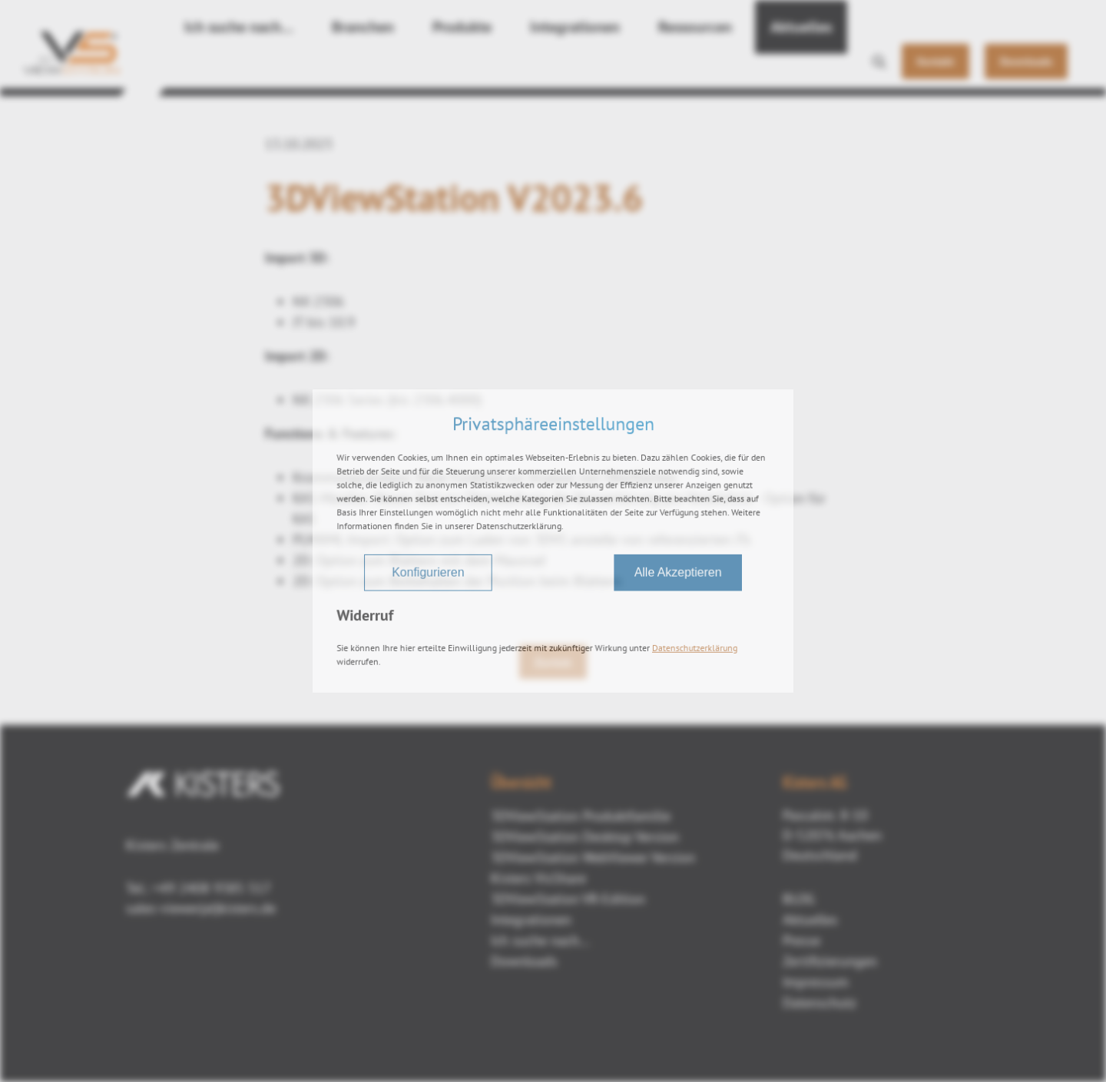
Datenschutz (819, 1002)
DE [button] (992, 16)
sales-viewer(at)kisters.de (201, 908)
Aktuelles (723, 69)
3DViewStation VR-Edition (568, 899)
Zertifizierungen (830, 961)
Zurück (553, 662)
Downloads (524, 961)
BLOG (799, 899)
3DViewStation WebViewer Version (593, 857)
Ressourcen (629, 69)
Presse (801, 940)
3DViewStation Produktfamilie (581, 816)
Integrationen (524, 69)
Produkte (424, 69)
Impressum (816, 982)
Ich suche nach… (228, 69)
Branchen (336, 69)
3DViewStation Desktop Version (585, 836)
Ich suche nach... (540, 940)
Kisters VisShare (538, 878)
